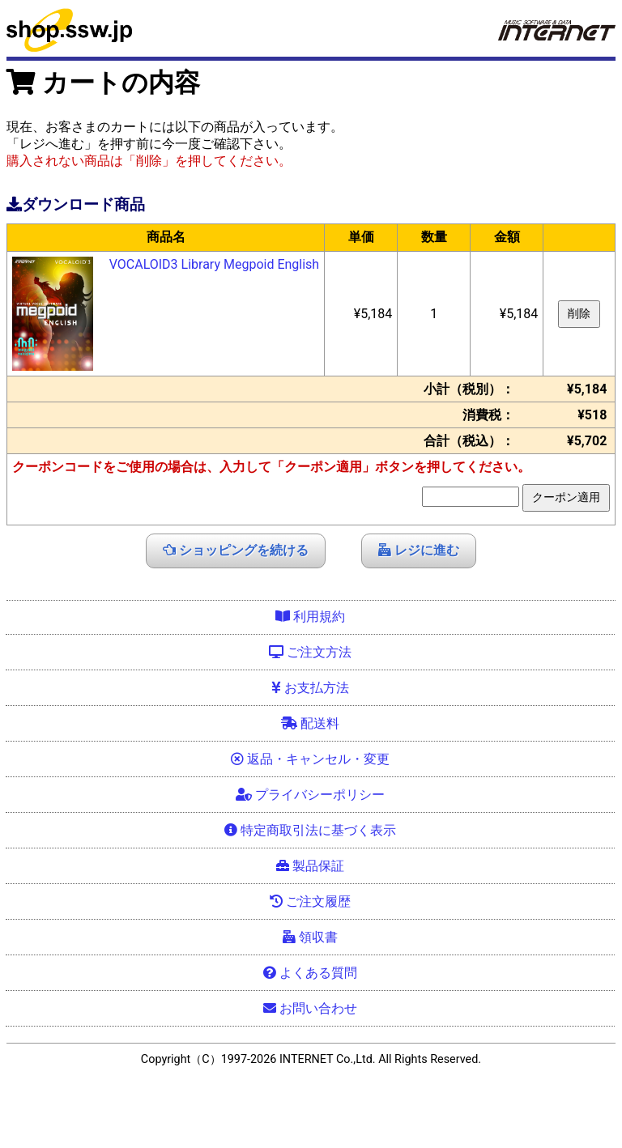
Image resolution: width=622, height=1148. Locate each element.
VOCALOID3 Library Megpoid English (214, 264)
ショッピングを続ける (236, 549)
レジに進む (418, 549)
